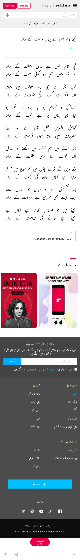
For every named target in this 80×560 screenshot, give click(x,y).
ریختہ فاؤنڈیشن (34, 393)
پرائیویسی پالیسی (51, 369)
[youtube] (41, 511)
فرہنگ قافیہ (72, 402)
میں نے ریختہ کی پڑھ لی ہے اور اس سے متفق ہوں (45, 369)
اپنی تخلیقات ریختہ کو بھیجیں (65, 427)
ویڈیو (36, 23)
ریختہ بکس (36, 466)
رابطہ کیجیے (36, 410)
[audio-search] (7, 15)
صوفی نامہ (73, 449)
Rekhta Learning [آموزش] (66, 458)
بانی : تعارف (34, 402)
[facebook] (60, 511)
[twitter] (50, 511)
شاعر (55, 23)
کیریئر (37, 418)
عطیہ (75, 393)
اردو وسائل (72, 418)
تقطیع (75, 410)
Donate (24, 5)
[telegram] (23, 511)
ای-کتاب (26, 23)
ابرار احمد (72, 48)
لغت (43, 23)
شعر (49, 23)
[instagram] (32, 511)
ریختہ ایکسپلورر (34, 427)
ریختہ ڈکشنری (34, 458)
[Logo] (63, 6)
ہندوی (37, 449)
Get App (9, 5)
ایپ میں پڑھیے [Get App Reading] (40, 542)
